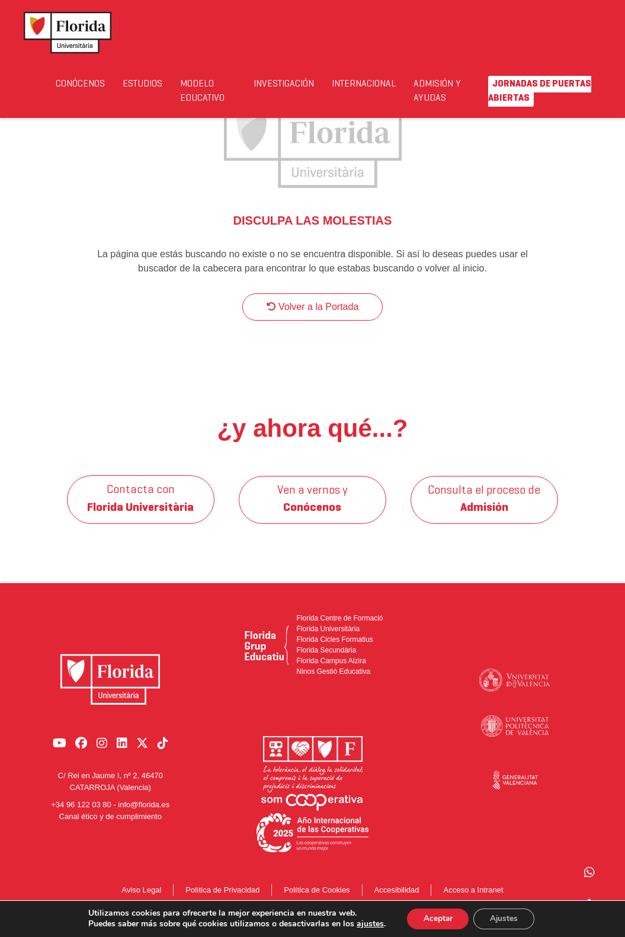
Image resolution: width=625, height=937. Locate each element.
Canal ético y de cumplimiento (110, 821)
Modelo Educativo (229, 91)
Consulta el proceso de (484, 511)
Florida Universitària (328, 641)
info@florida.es (143, 810)
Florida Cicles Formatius (334, 651)
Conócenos (86, 84)
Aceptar (436, 918)
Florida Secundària (326, 662)
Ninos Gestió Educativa (333, 683)
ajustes (367, 924)
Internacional (412, 84)
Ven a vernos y (312, 511)
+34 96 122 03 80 (81, 810)
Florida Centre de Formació (339, 630)
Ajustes (505, 918)
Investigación (314, 84)
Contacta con (140, 511)
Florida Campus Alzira (331, 673)
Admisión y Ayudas (496, 91)
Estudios (159, 84)
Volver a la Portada (313, 319)
